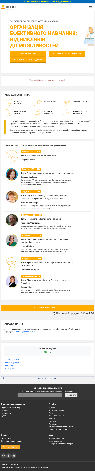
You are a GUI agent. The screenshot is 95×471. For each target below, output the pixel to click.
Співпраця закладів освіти (11, 441)
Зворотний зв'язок (10, 447)
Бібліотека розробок (56, 410)
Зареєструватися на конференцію (47, 308)
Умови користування (22, 467)
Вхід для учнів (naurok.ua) (58, 438)
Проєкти (52, 418)
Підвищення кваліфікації (11, 408)
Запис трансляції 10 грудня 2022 (28, 60)
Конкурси (52, 421)
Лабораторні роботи (56, 416)
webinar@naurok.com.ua (26, 332)
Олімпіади (53, 424)
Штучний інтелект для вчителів (61, 427)
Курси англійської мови (58, 429)
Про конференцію (11, 363)
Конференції (6, 413)
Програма (8, 366)
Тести (51, 413)
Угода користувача (8, 467)
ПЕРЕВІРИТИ (71, 395)
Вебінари (4, 410)
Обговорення (9, 369)
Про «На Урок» (6, 438)
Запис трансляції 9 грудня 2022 (67, 54)
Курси (3, 416)
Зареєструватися (28, 54)
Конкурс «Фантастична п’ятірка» (61, 444)
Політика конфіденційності (40, 467)
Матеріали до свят (56, 441)
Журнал (52, 408)
